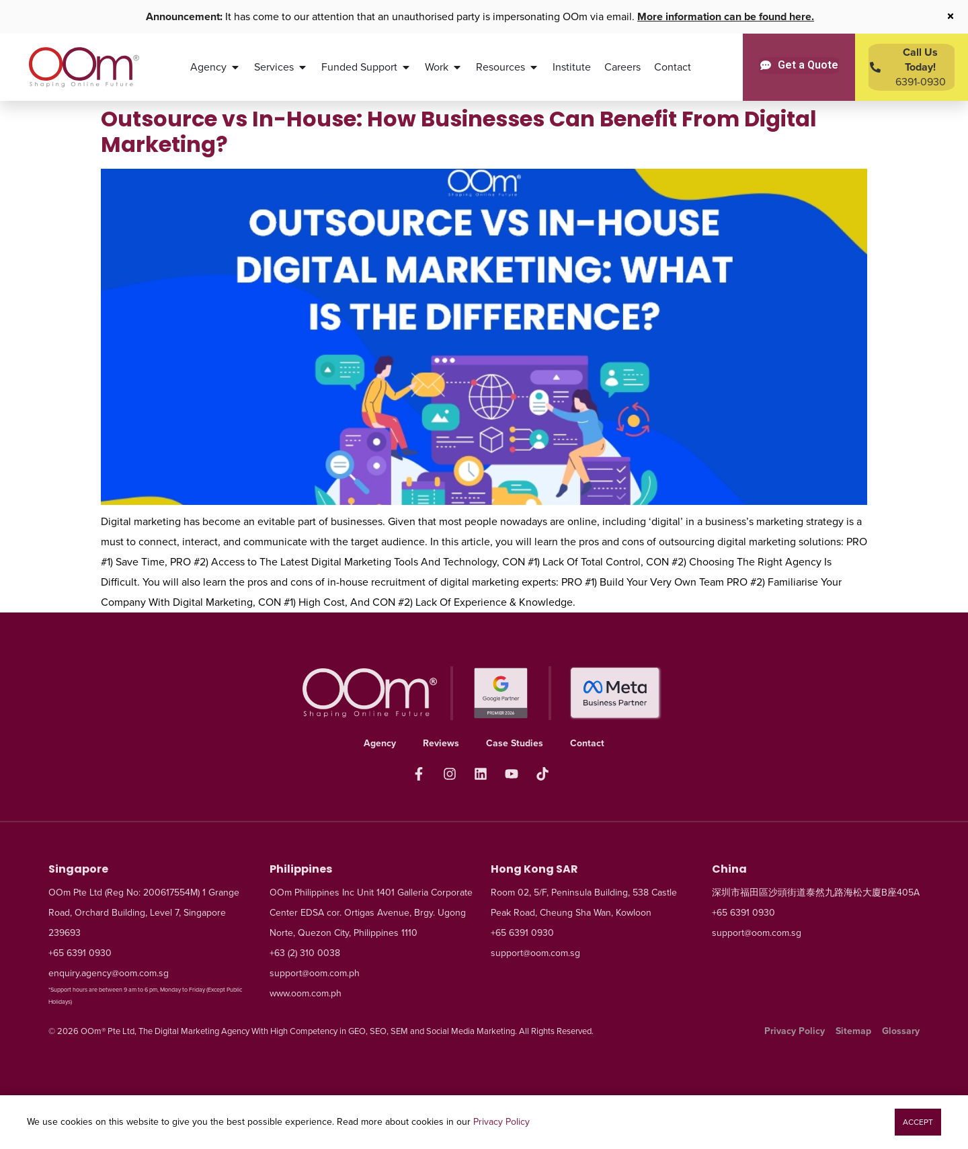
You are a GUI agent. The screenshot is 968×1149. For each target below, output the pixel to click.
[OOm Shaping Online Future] (83, 67)
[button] (918, 1122)
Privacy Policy (501, 1122)
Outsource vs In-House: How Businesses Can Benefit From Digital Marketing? (459, 131)
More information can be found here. (725, 16)
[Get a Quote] (799, 65)
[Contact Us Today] (912, 67)
